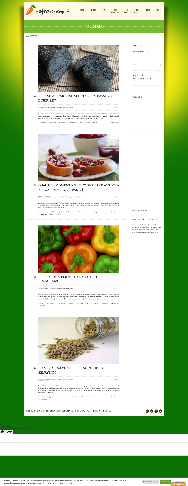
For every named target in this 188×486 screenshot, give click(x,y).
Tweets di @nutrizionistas (139, 210)
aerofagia (42, 397)
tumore (95, 122)
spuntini (59, 214)
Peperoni (95, 303)
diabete (71, 303)
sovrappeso (43, 214)
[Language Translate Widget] (140, 51)
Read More (114, 122)
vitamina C (105, 303)
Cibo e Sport (61, 197)
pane (80, 122)
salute (88, 122)
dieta (53, 212)
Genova (70, 212)
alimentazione (44, 212)
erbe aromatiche (63, 397)
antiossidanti (50, 303)
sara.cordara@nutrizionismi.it (142, 78)
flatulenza (85, 397)
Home (27, 36)
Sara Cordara (70, 107)
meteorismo (43, 399)
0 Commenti (52, 107)
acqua (41, 303)
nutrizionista (72, 122)
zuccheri (42, 305)
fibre (88, 303)
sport (51, 214)
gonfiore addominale (98, 397)
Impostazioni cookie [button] (150, 482)
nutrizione (62, 122)
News (60, 107)
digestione (53, 122)
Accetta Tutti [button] (165, 482)
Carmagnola (61, 303)
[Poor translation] (9, 432)
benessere (43, 122)
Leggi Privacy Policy (178, 482)
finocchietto (75, 397)
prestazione (99, 212)
